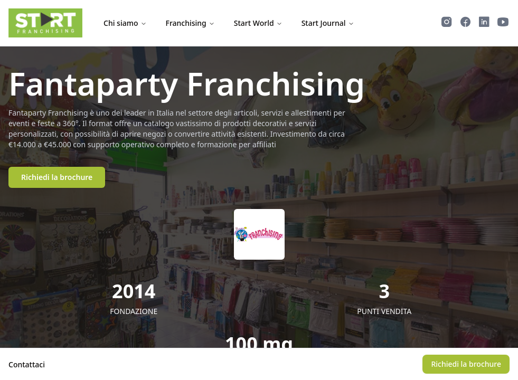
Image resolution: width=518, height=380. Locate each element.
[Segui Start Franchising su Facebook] (465, 23)
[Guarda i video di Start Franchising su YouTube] (503, 23)
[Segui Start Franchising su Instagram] (446, 23)
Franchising (190, 23)
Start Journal (328, 23)
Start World (258, 23)
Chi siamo (125, 23)
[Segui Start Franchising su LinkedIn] (484, 23)
